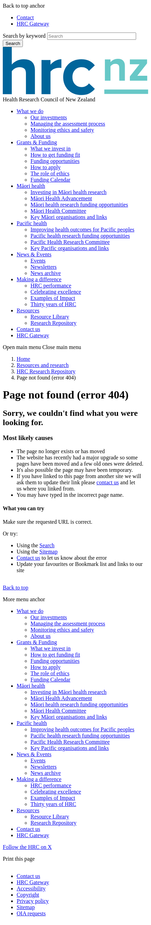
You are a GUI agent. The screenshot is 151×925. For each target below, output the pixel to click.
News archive (45, 273)
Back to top (15, 587)
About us (40, 136)
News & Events (34, 254)
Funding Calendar (50, 180)
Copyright (28, 895)
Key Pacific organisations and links (69, 248)
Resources (28, 310)
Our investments (48, 117)
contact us (108, 482)
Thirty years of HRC (53, 304)
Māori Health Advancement (61, 198)
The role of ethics (49, 173)
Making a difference (39, 279)
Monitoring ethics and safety (62, 130)
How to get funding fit (55, 155)
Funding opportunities (55, 161)
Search (13, 43)
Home (23, 359)
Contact (25, 17)
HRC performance (50, 286)
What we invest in (50, 149)
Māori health (31, 186)
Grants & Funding (37, 142)
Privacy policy (33, 901)
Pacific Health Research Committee (70, 242)
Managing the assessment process (67, 124)
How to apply (45, 167)
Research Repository (53, 323)
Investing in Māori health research (68, 192)
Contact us (28, 329)
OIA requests (31, 913)
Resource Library (49, 317)
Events (38, 261)
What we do (30, 111)
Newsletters (43, 267)
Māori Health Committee (58, 211)
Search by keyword (24, 36)
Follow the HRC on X (27, 847)
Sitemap (48, 552)
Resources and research (43, 365)
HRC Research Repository (46, 371)
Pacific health (32, 223)
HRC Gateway (33, 24)
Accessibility (31, 888)
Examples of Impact (52, 298)
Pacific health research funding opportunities (80, 236)
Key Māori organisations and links (68, 217)
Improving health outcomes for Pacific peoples (82, 229)
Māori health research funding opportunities (79, 205)
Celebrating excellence (55, 292)
